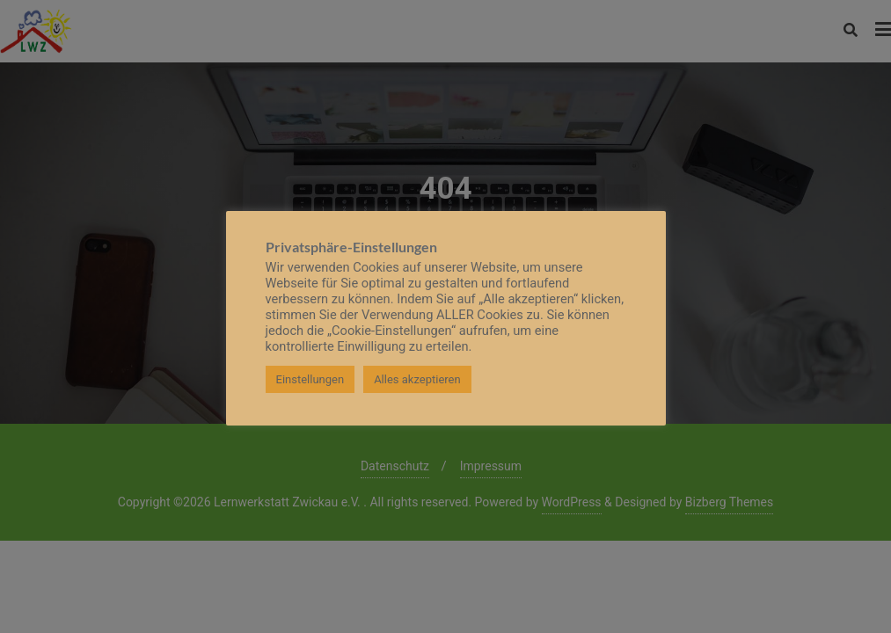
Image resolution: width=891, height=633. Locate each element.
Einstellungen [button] (310, 379)
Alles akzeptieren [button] (417, 379)
